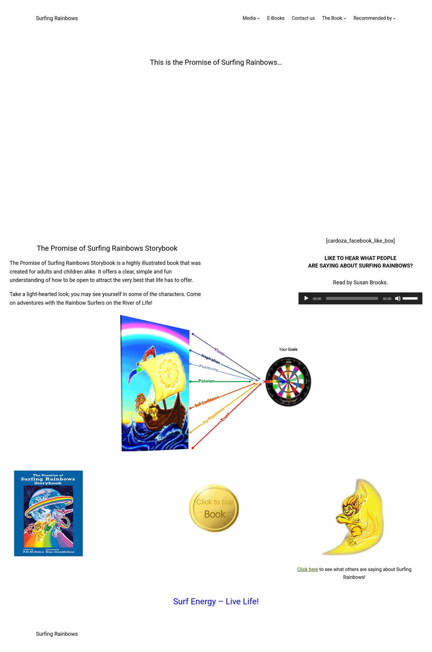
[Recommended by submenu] (394, 18)
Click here (307, 569)
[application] (360, 298)
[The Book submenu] (345, 18)
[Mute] (398, 298)
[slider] (352, 298)
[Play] (306, 298)
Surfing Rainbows (57, 18)
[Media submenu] (258, 18)
